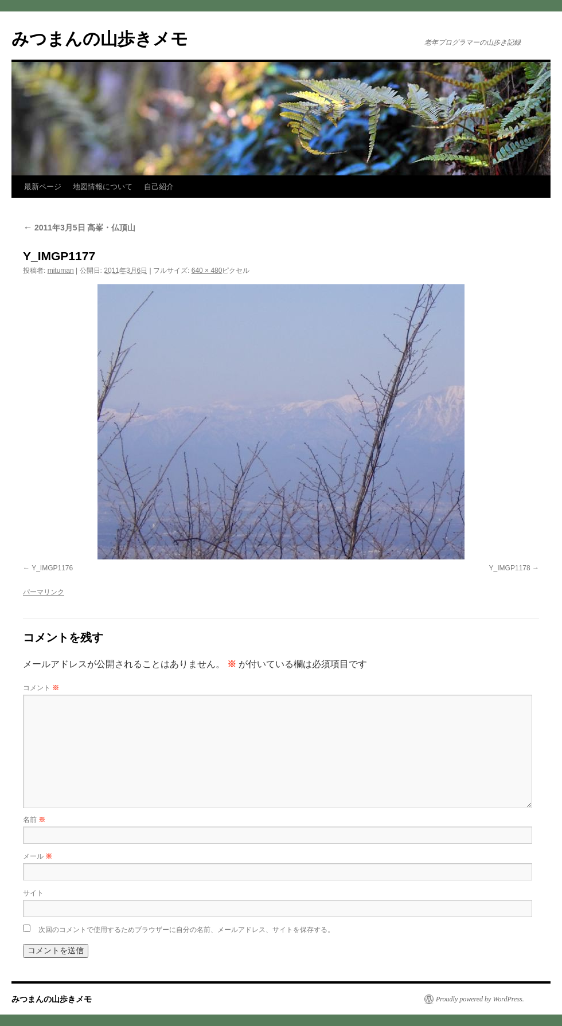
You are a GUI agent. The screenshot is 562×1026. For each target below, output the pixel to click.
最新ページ (42, 186)
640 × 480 (207, 271)
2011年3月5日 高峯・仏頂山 (79, 227)
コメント (41, 688)
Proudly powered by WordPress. (480, 999)
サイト (33, 893)
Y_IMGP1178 (509, 568)
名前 (34, 820)
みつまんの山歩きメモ (99, 38)
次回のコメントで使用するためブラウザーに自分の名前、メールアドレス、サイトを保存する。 (186, 930)
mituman (61, 271)
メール (37, 856)
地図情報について (102, 186)
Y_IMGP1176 (52, 568)
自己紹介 (159, 186)
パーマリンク (43, 592)
